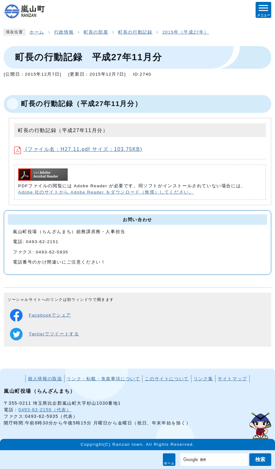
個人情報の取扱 (45, 378)
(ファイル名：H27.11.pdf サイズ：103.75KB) (78, 149)
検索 (260, 459)
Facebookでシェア (40, 315)
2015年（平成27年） (185, 32)
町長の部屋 (96, 32)
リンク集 (203, 378)
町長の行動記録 (135, 32)
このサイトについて (167, 378)
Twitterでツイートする (44, 334)
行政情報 (64, 32)
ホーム (169, 463)
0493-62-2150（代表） (44, 409)
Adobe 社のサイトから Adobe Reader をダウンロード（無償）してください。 (106, 192)
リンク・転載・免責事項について (103, 378)
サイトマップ (232, 378)
